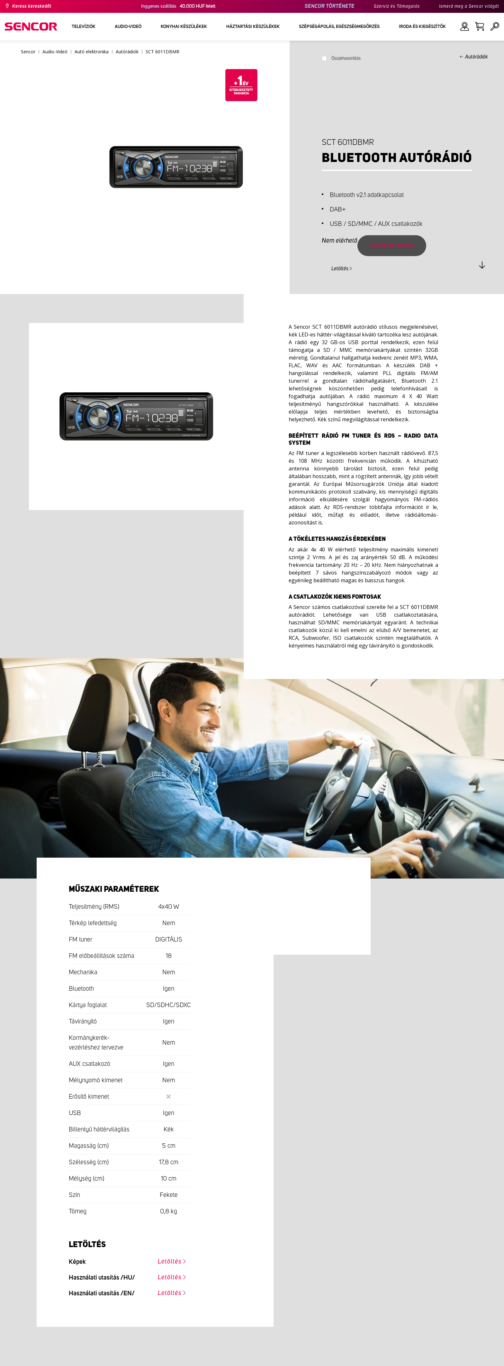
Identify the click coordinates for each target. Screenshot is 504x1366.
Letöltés (339, 268)
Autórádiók (476, 56)
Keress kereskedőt (31, 6)
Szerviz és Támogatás (397, 6)
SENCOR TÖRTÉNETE (330, 6)
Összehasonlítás (346, 58)
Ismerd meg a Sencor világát (469, 6)
